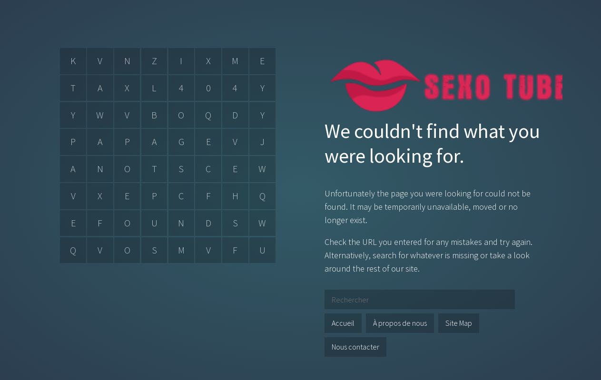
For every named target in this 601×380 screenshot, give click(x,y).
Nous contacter (355, 346)
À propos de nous (400, 323)
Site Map (458, 323)
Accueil (343, 323)
